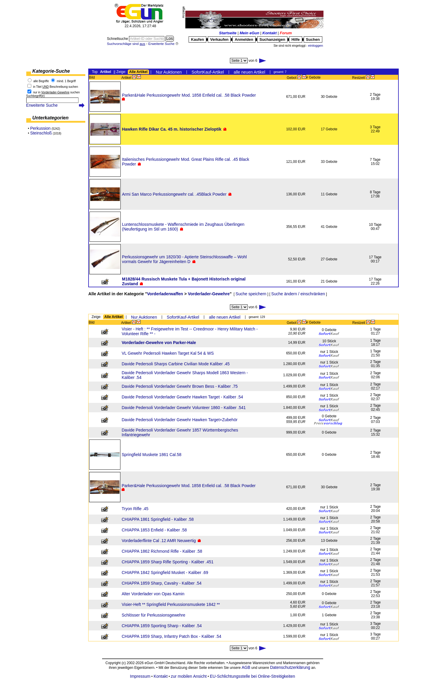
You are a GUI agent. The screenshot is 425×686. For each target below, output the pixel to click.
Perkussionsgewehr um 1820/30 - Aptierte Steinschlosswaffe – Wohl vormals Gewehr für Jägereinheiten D (184, 259)
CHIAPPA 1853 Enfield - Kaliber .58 (154, 530)
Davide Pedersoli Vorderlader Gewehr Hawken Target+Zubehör (179, 419)
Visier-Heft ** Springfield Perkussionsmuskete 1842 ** (171, 604)
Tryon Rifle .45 (135, 508)
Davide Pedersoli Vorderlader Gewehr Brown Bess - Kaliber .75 (180, 386)
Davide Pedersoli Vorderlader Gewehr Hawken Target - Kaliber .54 (182, 397)
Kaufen (197, 39)
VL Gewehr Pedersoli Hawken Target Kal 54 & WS (168, 353)
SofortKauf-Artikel (208, 72)
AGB (246, 667)
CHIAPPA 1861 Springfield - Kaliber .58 (158, 519)
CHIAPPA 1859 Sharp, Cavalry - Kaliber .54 (162, 583)
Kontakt (269, 33)
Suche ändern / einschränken (298, 293)
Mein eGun (249, 33)
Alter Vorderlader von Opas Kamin (153, 593)
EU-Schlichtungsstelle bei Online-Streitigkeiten (252, 676)
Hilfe (295, 39)
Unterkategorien (50, 117)
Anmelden (244, 39)
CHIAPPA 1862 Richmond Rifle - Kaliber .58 (162, 551)
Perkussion (40, 128)
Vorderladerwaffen (165, 293)
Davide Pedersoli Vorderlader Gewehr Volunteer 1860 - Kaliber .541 (184, 407)
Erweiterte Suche (42, 105)
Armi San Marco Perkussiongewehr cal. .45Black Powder (174, 194)
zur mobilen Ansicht (189, 676)
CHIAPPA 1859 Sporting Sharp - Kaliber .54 (162, 625)
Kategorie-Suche (51, 71)
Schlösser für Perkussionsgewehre (153, 615)
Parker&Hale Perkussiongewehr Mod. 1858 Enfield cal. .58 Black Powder (189, 95)
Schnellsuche (118, 39)
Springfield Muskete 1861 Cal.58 (151, 454)
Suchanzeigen (272, 39)
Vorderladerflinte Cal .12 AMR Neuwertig (159, 540)
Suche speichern (251, 293)
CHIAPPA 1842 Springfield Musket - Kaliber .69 (165, 572)
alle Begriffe (41, 81)
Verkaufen (219, 39)
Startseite (227, 33)
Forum (286, 33)
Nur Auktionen (169, 72)
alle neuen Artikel (249, 72)
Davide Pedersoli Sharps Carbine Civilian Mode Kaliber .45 (176, 363)
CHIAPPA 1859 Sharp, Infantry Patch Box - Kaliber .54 (171, 636)
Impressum (140, 676)
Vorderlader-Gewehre (209, 293)
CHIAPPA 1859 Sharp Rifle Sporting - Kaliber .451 (167, 561)
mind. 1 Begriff (66, 81)
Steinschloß (41, 133)
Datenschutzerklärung (290, 667)
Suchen (313, 39)
